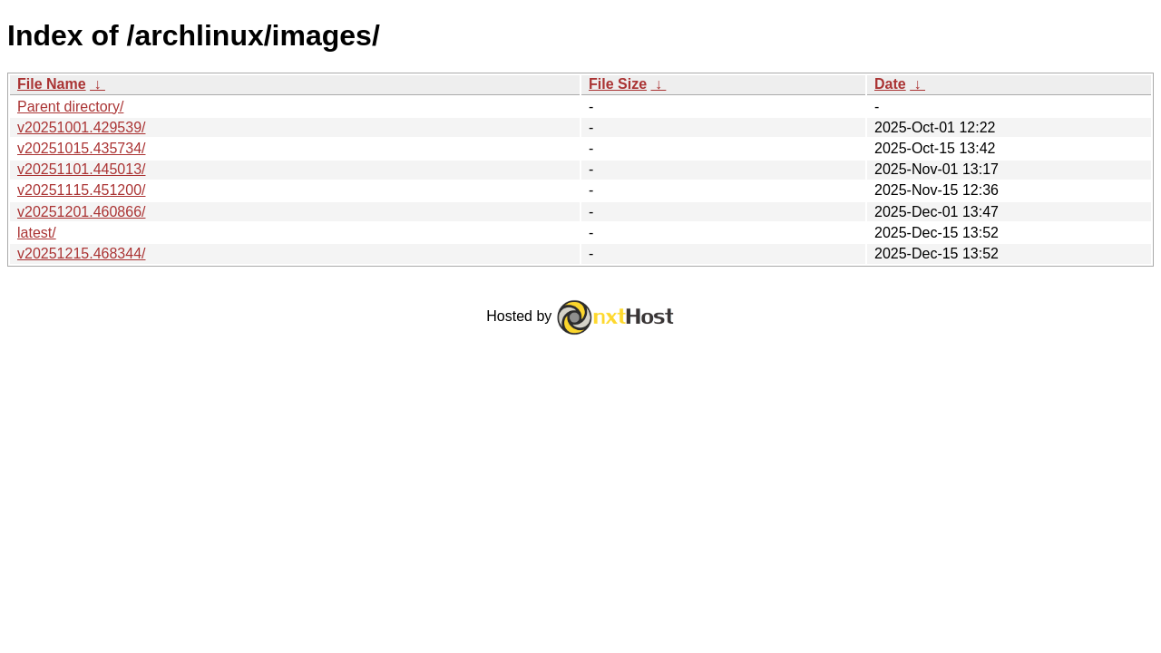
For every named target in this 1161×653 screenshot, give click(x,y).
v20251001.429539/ (81, 127)
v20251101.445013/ (81, 169)
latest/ (36, 232)
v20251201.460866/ (81, 211)
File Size (618, 84)
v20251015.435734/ (81, 148)
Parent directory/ (70, 106)
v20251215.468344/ (81, 253)
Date (890, 84)
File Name (51, 84)
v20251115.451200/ (81, 190)
